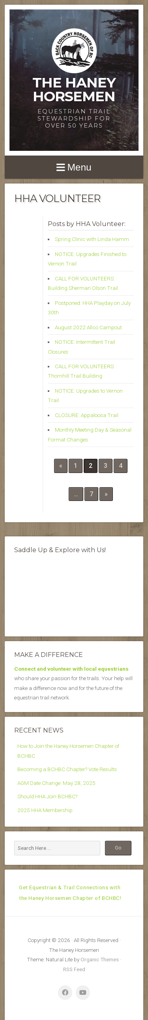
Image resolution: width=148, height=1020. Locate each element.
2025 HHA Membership (45, 810)
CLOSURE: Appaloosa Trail (86, 415)
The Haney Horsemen (74, 89)
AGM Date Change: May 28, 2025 (56, 783)
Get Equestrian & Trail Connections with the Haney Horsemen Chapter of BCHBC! (70, 892)
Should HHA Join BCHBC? (47, 796)
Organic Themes (100, 959)
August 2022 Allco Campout (88, 327)
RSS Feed (74, 969)
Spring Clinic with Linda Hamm (92, 239)
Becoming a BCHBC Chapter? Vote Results (67, 769)
